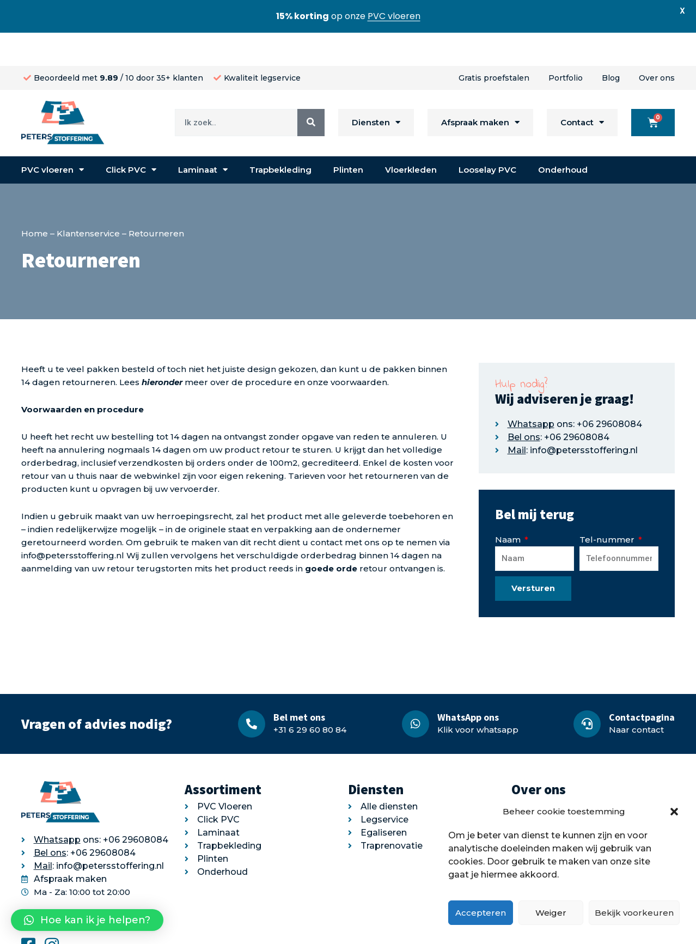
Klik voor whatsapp (477, 696)
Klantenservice (88, 200)
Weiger (550, 913)
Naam (509, 506)
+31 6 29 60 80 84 (309, 696)
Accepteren (480, 913)
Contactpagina (642, 684)
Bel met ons (299, 684)
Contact (582, 89)
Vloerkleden (411, 136)
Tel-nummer (608, 506)
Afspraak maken (480, 89)
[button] (674, 811)
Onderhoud (563, 136)
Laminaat (203, 137)
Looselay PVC (487, 136)
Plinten (348, 136)
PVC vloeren (52, 137)
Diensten (376, 89)
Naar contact (636, 696)
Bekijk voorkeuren (634, 913)
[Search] (311, 89)
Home (34, 200)
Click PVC (131, 137)
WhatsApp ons (468, 684)
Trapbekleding (280, 136)
